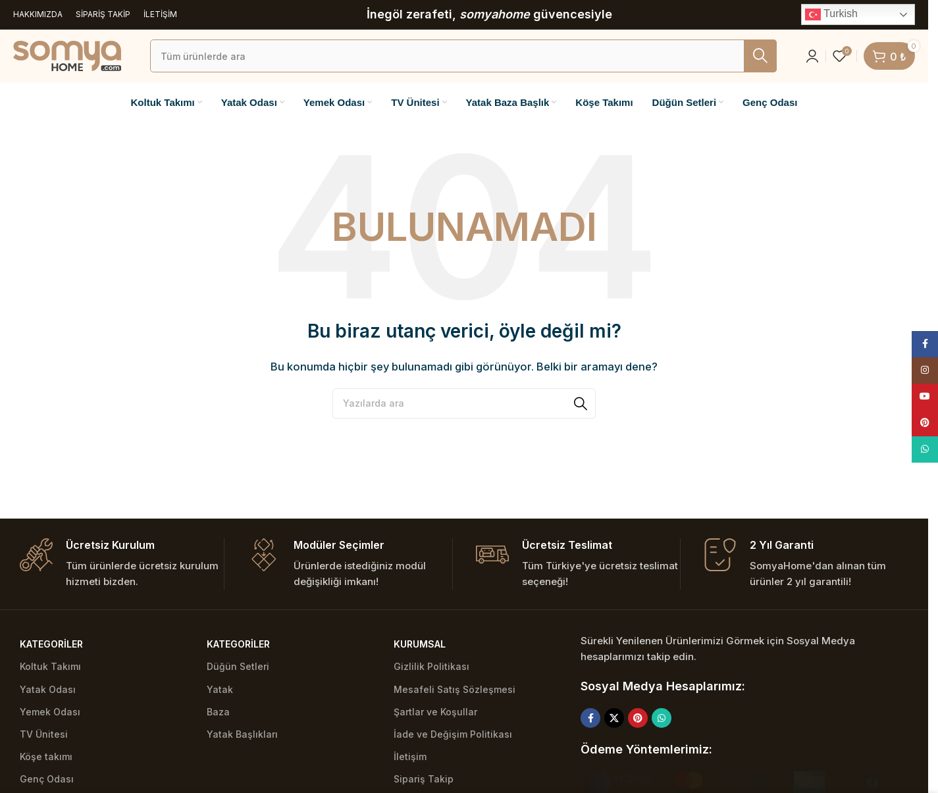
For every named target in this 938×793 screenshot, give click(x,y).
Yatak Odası (48, 689)
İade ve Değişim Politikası (453, 734)
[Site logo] (67, 55)
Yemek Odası (50, 711)
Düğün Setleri (238, 666)
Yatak (220, 689)
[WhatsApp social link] (661, 718)
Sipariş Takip (424, 778)
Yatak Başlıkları (242, 734)
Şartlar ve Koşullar (435, 711)
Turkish (831, 14)
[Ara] (463, 55)
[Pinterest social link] (638, 718)
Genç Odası (47, 778)
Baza (218, 711)
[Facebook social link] (590, 718)
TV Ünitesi (44, 734)
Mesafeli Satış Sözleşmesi (454, 689)
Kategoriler (51, 644)
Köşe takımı (46, 756)
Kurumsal (420, 644)
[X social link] (614, 718)
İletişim (410, 756)
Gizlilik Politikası (431, 666)
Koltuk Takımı (50, 666)
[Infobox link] (122, 564)
